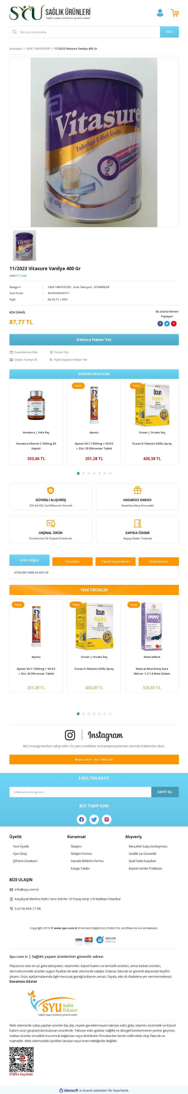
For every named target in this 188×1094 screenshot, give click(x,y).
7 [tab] (110, 473)
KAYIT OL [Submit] (165, 792)
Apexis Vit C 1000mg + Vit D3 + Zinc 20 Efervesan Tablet (94, 446)
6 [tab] (104, 473)
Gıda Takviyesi (82, 287)
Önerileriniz (158, 561)
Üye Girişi (20, 853)
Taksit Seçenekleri (115, 561)
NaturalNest (152, 657)
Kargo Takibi (80, 868)
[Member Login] (160, 13)
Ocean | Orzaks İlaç (152, 432)
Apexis (94, 432)
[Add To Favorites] (23, 352)
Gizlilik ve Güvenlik (142, 853)
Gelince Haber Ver (94, 339)
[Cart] (175, 13)
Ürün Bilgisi (29, 560)
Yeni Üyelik (21, 846)
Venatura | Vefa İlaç (36, 432)
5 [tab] (99, 473)
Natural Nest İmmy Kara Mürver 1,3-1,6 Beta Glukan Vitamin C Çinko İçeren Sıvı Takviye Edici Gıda (152, 671)
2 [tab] (83, 473)
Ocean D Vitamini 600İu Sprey (152, 443)
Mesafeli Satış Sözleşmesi (148, 846)
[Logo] (50, 13)
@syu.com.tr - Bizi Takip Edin (94, 759)
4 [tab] (94, 473)
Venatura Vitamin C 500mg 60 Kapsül (36, 446)
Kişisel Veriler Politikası (145, 868)
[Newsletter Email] (94, 792)
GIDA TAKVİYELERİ (59, 287)
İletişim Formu (81, 853)
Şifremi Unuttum (25, 861)
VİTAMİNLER (101, 287)
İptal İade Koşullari (142, 861)
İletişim (76, 846)
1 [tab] (78, 473)
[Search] (94, 31)
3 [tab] (88, 473)
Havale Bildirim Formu (87, 861)
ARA (169, 32)
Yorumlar (72, 561)
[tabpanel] (36, 422)
